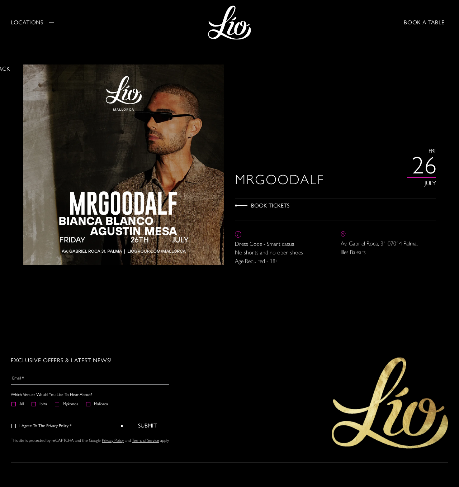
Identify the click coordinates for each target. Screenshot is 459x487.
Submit (147, 425)
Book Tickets (270, 205)
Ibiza (39, 403)
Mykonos (67, 403)
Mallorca (97, 403)
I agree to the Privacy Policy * (42, 425)
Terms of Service (145, 440)
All (18, 403)
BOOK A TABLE (424, 22)
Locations (32, 22)
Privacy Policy (113, 440)
